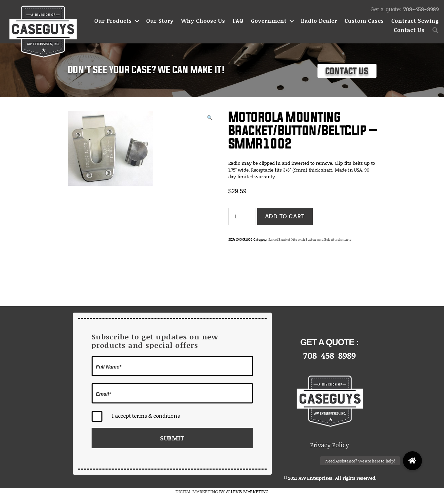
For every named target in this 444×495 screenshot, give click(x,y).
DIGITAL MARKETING (197, 491)
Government (269, 21)
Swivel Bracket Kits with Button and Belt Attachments (309, 239)
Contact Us (409, 30)
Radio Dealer (319, 21)
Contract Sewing (415, 21)
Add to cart (285, 216)
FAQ (238, 21)
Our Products (113, 21)
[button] (435, 30)
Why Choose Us (203, 21)
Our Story (160, 21)
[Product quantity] (241, 216)
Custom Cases (364, 21)
